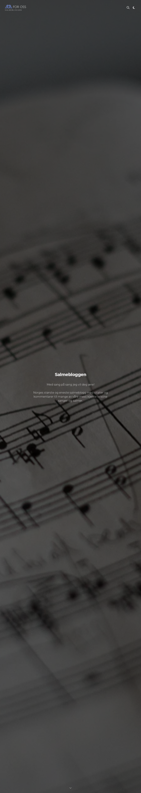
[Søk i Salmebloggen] (128, 8)
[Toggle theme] (133, 8)
